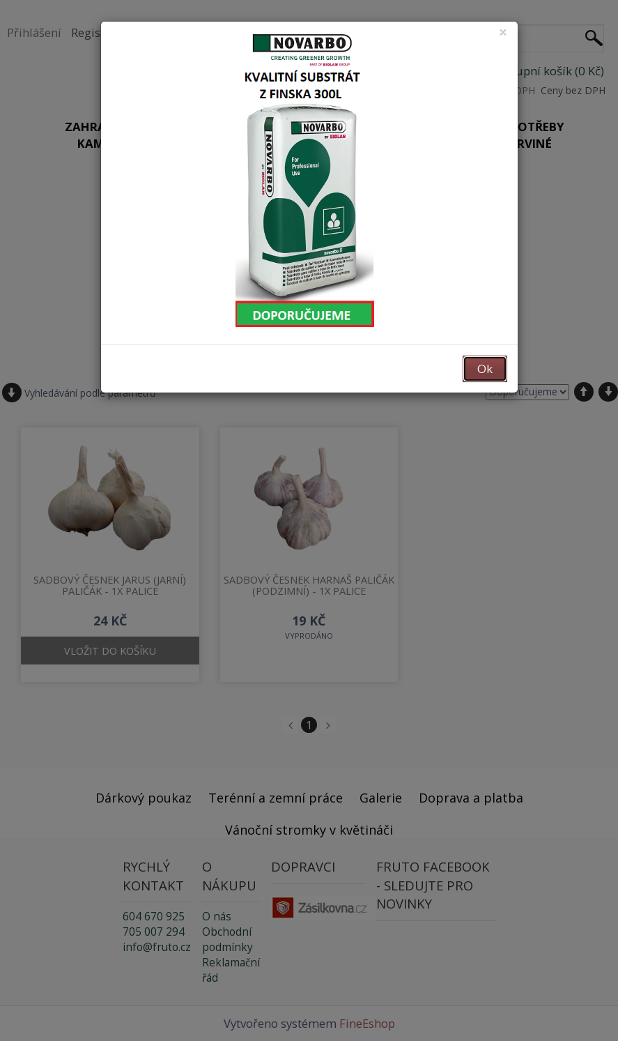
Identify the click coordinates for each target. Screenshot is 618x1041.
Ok (485, 368)
